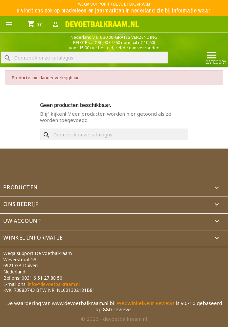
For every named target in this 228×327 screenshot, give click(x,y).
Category (215, 57)
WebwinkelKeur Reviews (146, 303)
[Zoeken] (84, 57)
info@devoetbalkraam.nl (54, 284)
